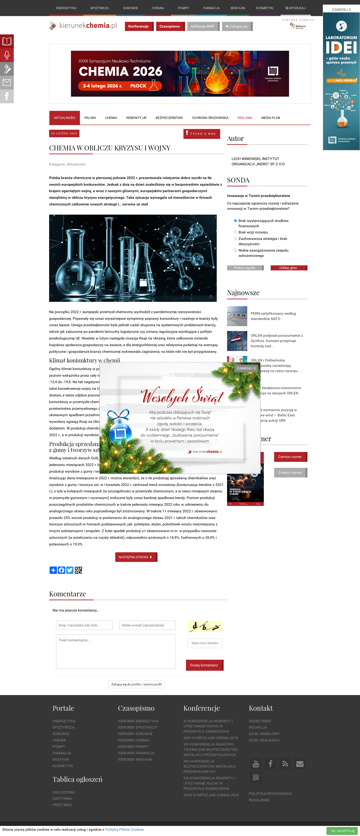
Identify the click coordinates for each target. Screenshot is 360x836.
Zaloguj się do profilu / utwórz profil (136, 684)
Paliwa (90, 118)
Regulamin (259, 800)
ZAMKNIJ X (246, 368)
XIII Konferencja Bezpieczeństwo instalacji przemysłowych (209, 766)
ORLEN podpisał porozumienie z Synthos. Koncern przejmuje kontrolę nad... (277, 341)
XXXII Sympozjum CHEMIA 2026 (211, 795)
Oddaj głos (288, 268)
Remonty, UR (136, 118)
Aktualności (64, 118)
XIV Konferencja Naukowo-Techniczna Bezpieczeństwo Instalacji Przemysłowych (210, 749)
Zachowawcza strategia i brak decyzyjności (260, 241)
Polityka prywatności (270, 793)
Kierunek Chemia (133, 740)
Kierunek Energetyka (138, 721)
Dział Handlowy (264, 734)
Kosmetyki (264, 8)
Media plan (271, 118)
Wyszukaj (296, 8)
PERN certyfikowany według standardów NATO (273, 316)
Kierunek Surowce (135, 734)
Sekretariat (260, 721)
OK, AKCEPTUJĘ (343, 831)
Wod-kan (238, 8)
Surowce (130, 8)
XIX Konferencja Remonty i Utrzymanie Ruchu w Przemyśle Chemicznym (209, 783)
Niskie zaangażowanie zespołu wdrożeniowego (261, 253)
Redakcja (258, 727)
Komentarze (67, 593)
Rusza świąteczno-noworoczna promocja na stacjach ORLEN (276, 390)
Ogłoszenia (64, 792)
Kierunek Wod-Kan (135, 759)
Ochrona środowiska (210, 118)
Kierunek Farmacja (136, 753)
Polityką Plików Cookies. (125, 829)
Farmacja (211, 8)
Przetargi (62, 805)
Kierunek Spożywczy (138, 727)
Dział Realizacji (264, 740)
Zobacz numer (290, 472)
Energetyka (66, 8)
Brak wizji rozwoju (251, 232)
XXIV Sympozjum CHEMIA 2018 (210, 738)
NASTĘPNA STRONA (135, 557)
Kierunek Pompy (133, 746)
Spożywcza (99, 8)
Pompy (183, 8)
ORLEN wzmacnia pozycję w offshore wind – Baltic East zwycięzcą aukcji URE (274, 415)
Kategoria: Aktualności (67, 164)
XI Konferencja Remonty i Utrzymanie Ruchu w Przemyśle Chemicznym (208, 726)
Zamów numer (290, 456)
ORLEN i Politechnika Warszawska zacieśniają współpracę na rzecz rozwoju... (275, 365)
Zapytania (62, 799)
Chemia (158, 8)
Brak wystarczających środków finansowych (261, 223)
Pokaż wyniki (244, 268)
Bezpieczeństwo (169, 118)
